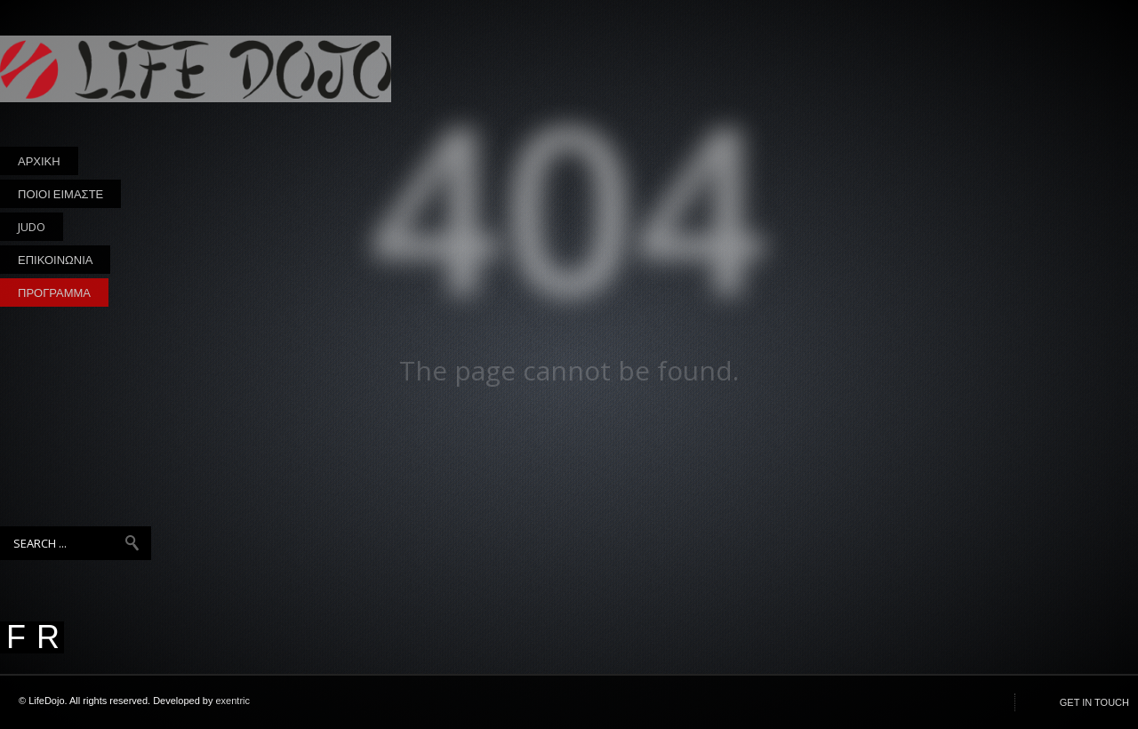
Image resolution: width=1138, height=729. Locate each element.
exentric (233, 700)
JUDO (31, 230)
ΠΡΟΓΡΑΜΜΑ (54, 292)
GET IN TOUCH (1094, 702)
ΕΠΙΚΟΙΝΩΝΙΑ (55, 260)
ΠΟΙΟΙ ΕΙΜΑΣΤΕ (60, 194)
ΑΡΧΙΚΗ (39, 161)
